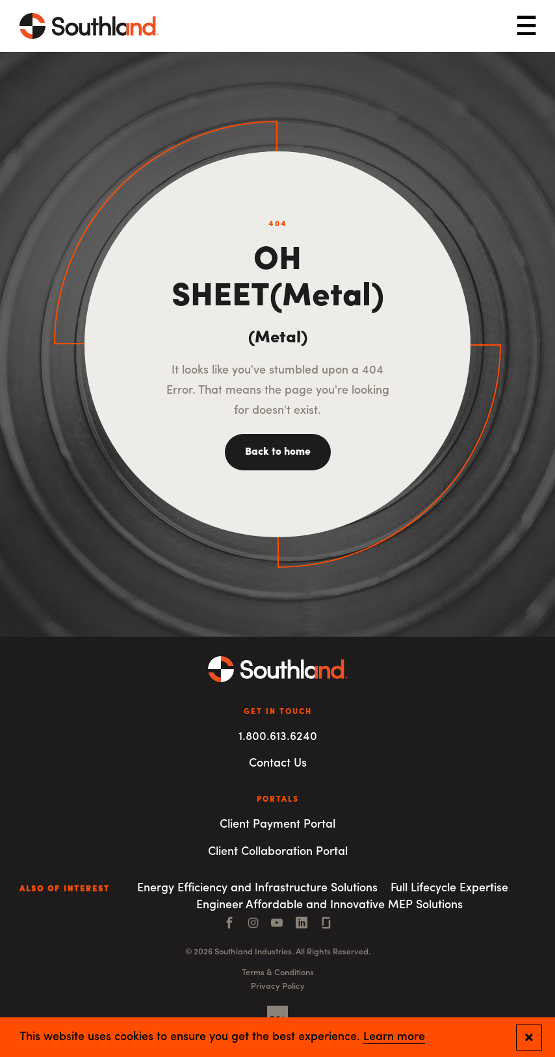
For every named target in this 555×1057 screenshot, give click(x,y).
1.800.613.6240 (278, 737)
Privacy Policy (278, 986)
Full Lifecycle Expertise (449, 888)
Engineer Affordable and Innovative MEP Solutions (329, 905)
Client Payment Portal (277, 825)
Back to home (278, 452)
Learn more (394, 1037)
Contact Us (278, 764)
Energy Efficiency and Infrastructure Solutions (257, 888)
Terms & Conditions (278, 973)
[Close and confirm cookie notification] (529, 1038)
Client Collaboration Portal (278, 852)
